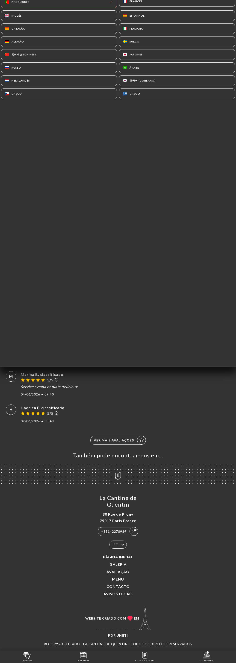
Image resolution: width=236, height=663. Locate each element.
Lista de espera (145, 656)
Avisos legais (118, 594)
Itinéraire (207, 656)
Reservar (83, 656)
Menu (118, 579)
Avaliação (118, 571)
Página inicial (118, 557)
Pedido (27, 656)
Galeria (118, 564)
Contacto (118, 586)
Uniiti (122, 635)
